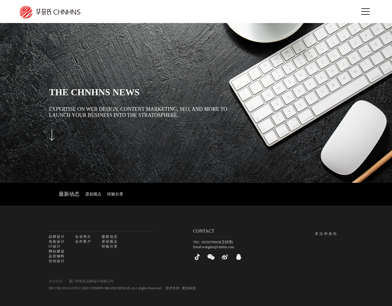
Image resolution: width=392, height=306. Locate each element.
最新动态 (69, 194)
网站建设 (57, 251)
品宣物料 (57, 256)
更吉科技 (189, 288)
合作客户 (83, 242)
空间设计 (57, 261)
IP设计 (55, 246)
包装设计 (57, 242)
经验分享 (115, 194)
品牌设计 (57, 237)
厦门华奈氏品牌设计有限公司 (91, 281)
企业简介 (83, 237)
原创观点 (93, 194)
